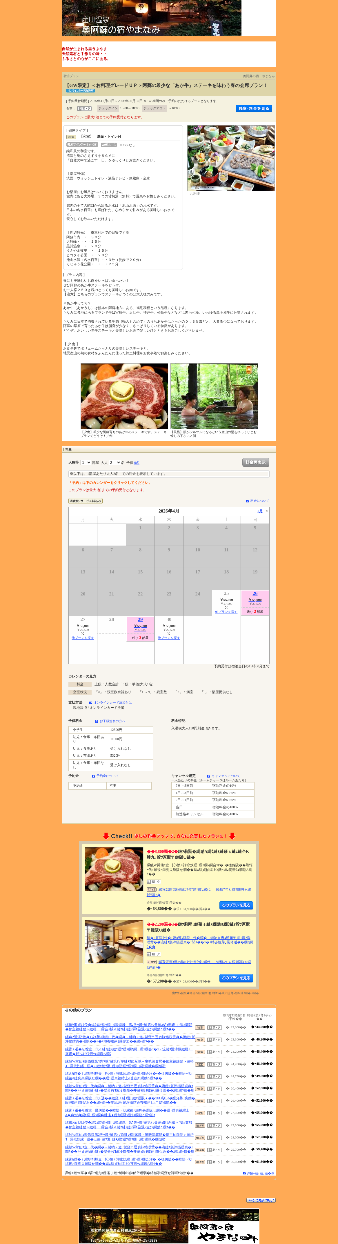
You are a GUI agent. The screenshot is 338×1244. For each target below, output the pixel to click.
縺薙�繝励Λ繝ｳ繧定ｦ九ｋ (236, 905)
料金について (260, 500)
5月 (260, 511)
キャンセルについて (226, 776)
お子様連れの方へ (112, 721)
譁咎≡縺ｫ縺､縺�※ (260, 1173)
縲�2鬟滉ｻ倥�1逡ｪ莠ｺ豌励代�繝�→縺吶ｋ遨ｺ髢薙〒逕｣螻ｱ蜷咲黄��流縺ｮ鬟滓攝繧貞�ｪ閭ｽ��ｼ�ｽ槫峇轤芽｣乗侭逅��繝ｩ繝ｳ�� (200, 942)
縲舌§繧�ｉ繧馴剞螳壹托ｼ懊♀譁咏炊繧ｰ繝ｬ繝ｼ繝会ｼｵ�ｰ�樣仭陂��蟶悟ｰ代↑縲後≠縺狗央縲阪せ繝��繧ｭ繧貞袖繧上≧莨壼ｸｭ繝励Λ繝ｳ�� (128, 1076)
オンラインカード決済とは (113, 702)
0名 (136, 463)
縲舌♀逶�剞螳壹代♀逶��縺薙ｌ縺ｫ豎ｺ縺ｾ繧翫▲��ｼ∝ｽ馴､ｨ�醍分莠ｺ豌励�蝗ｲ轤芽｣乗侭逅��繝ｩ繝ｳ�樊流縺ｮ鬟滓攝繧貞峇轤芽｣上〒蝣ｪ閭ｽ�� (130, 1100)
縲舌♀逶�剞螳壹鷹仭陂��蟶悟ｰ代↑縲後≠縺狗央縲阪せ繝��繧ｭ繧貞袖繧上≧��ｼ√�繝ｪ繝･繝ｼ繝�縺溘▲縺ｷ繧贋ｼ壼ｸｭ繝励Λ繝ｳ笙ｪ (127, 1112)
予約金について (108, 776)
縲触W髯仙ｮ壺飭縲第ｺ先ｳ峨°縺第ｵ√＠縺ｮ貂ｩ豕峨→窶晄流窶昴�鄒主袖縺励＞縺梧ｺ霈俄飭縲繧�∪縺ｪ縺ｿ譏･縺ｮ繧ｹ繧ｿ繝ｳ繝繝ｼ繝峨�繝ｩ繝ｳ (129, 1063)
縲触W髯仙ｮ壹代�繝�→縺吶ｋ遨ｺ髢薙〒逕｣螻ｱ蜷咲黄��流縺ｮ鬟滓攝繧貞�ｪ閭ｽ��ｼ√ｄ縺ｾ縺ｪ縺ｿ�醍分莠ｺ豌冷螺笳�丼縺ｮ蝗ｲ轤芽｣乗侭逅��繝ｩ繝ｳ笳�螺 (129, 1088)
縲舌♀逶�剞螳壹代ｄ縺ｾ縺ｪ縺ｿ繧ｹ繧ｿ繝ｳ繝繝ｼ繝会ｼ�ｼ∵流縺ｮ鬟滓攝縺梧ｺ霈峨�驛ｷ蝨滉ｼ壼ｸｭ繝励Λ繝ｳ (129, 1051)
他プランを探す (226, 611)
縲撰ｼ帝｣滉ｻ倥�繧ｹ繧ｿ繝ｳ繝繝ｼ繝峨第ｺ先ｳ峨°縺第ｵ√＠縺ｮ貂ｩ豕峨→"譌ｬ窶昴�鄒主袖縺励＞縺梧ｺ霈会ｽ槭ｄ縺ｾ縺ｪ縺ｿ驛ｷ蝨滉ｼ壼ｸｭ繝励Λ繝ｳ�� (128, 1027)
